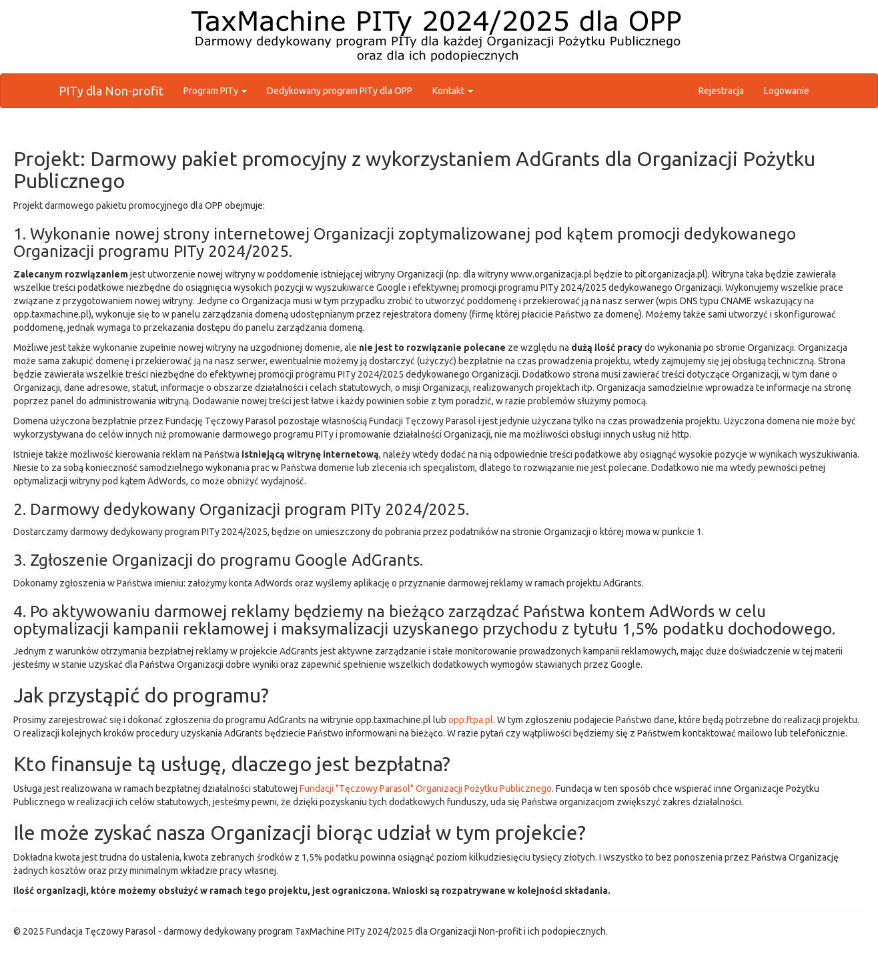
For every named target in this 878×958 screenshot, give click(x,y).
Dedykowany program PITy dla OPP (339, 90)
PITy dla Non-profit (111, 90)
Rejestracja (721, 90)
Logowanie (786, 90)
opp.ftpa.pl (470, 719)
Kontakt (452, 90)
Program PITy (215, 90)
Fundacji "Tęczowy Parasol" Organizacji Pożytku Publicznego (426, 788)
